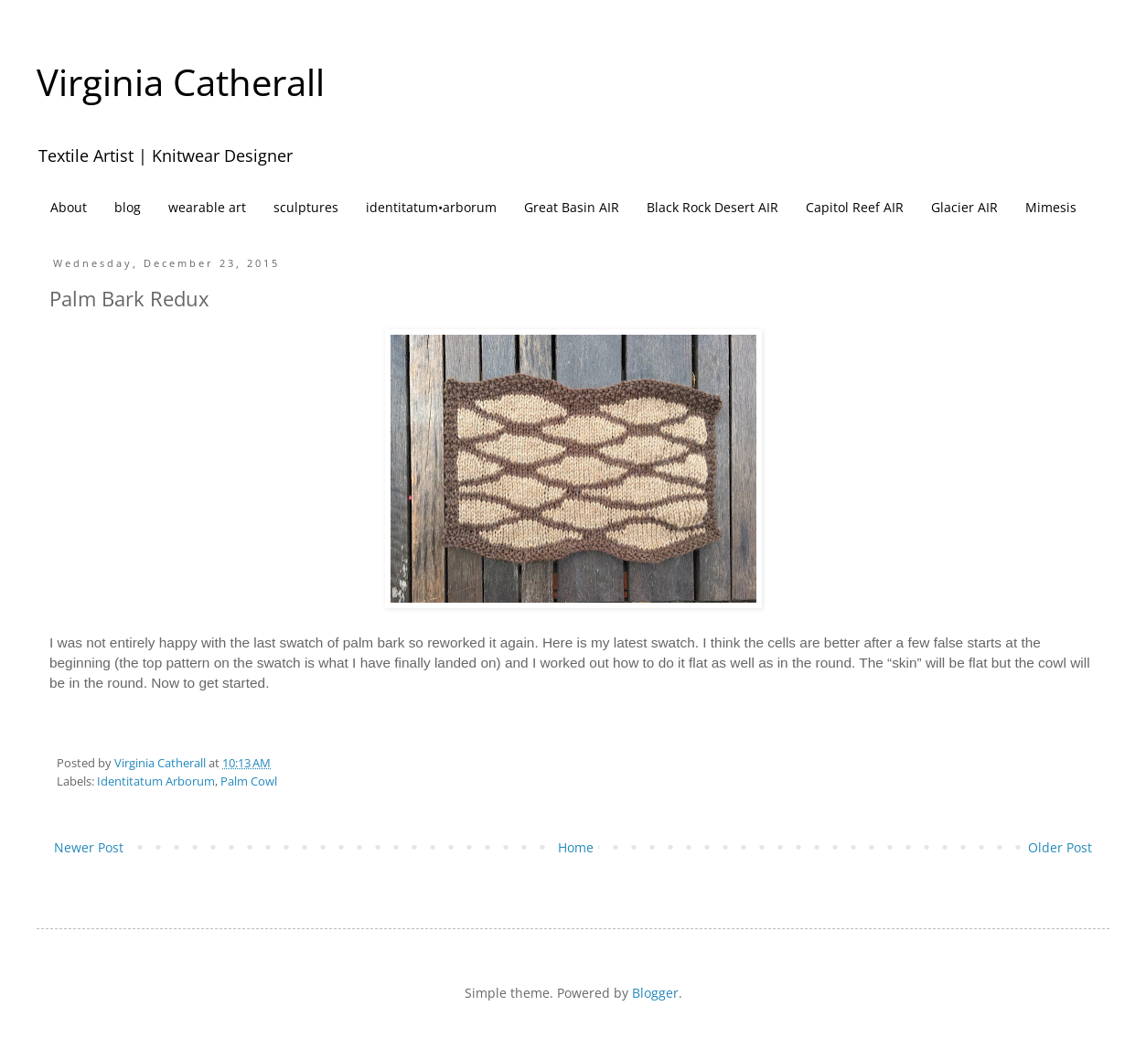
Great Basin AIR (571, 207)
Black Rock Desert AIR (712, 207)
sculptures (305, 207)
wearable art (207, 207)
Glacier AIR (964, 207)
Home (576, 847)
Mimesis (1050, 207)
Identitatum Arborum (156, 781)
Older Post (1060, 847)
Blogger (655, 992)
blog (127, 207)
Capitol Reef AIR (855, 207)
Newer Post (88, 847)
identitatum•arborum (431, 207)
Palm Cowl (248, 781)
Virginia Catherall (181, 82)
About (68, 207)
